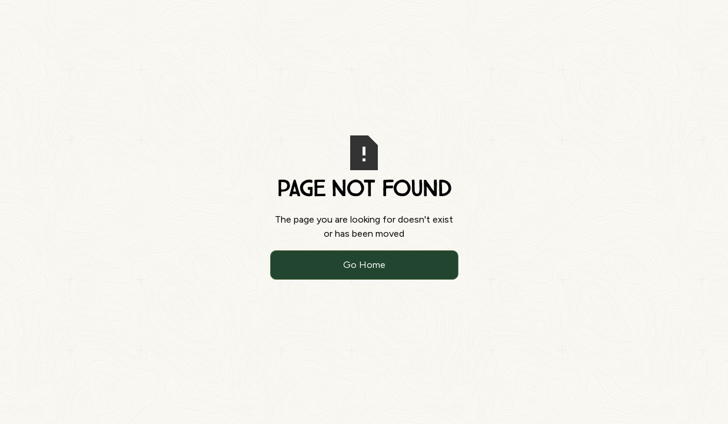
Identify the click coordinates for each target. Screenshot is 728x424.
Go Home (364, 264)
